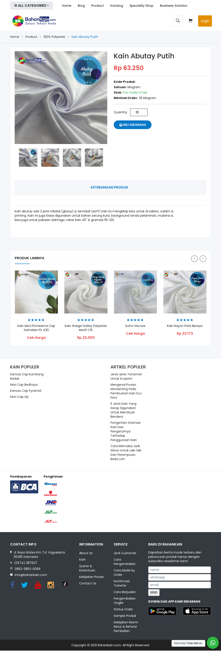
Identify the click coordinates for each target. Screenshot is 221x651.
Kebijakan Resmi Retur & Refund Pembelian (126, 627)
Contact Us (87, 584)
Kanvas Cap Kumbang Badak (27, 376)
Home (66, 5)
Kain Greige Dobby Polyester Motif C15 (86, 328)
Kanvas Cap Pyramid (25, 391)
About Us (86, 553)
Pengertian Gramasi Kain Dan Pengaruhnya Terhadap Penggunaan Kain (125, 431)
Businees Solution (173, 5)
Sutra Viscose (135, 326)
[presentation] (194, 258)
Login (205, 20)
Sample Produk (125, 616)
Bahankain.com (109, 645)
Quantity (120, 112)
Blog (81, 5)
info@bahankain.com (31, 575)
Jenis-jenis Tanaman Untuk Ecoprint (126, 376)
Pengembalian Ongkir (125, 601)
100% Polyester (54, 37)
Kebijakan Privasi (91, 577)
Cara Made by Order (124, 573)
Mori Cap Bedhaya (24, 384)
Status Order (123, 610)
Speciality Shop (141, 5)
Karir (82, 560)
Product (97, 5)
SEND (154, 592)
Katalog (116, 5)
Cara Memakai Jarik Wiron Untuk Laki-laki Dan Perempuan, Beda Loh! (125, 452)
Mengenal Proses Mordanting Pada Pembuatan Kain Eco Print (126, 391)
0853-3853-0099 (27, 569)
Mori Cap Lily (19, 397)
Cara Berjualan (125, 592)
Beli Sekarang (132, 125)
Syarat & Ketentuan (87, 568)
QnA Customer (125, 553)
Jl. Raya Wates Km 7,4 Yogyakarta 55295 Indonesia (39, 554)
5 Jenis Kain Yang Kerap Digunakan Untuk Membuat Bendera (123, 410)
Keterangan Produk (109, 187)
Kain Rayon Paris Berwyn (185, 326)
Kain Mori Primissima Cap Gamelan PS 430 (36, 328)
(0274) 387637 (25, 563)
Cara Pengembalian (125, 562)
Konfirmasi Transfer (122, 583)
